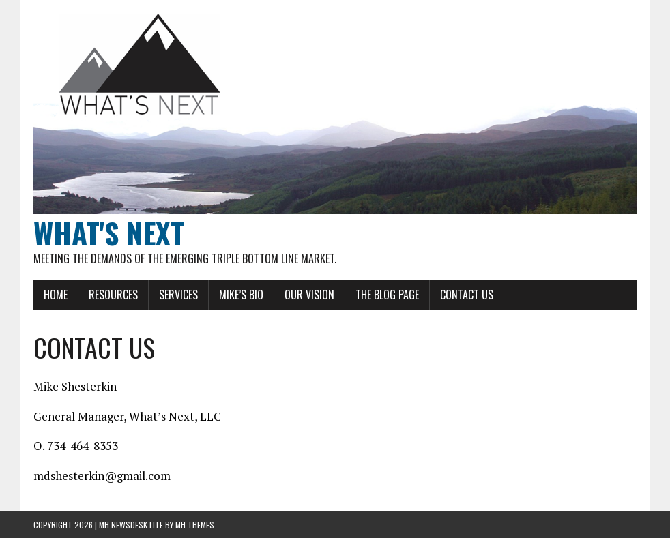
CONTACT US (466, 294)
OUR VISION (309, 294)
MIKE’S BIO (241, 294)
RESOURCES (113, 294)
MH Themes (194, 524)
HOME (56, 294)
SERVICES (178, 294)
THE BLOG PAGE (387, 294)
